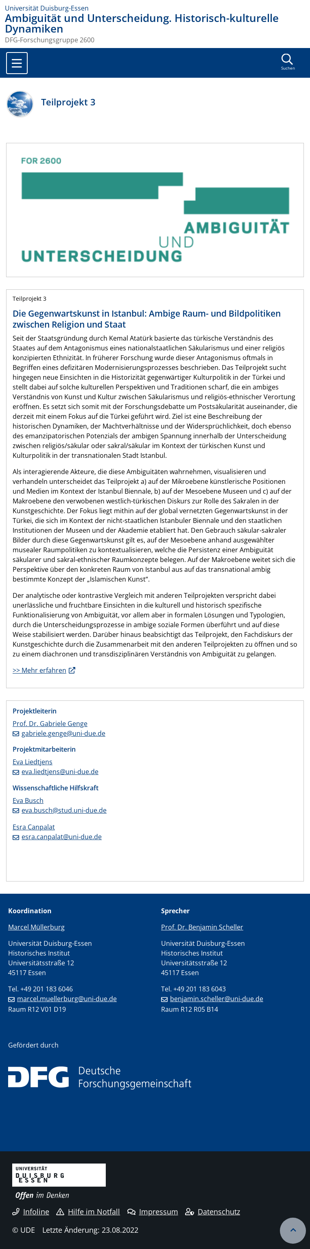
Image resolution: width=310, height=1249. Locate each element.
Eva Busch (28, 800)
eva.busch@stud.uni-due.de (64, 810)
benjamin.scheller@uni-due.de (216, 998)
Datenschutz (212, 1211)
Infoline (30, 1211)
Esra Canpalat (34, 826)
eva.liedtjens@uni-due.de (60, 771)
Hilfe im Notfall (88, 1211)
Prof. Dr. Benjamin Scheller (202, 927)
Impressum (152, 1211)
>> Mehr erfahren (39, 670)
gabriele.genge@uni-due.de (63, 733)
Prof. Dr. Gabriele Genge (50, 723)
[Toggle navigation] (17, 63)
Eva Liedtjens (32, 761)
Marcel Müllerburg (36, 927)
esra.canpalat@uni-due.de (62, 836)
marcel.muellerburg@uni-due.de (67, 998)
